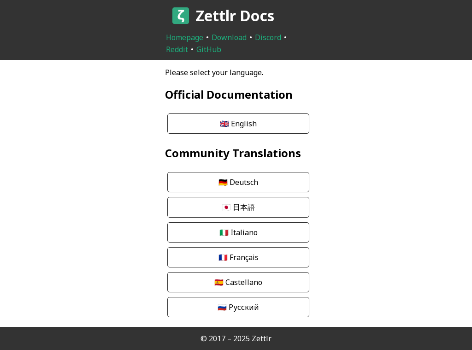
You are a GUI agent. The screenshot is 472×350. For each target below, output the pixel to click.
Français (238, 257)
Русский (238, 307)
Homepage (184, 37)
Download (229, 37)
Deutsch (238, 182)
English (238, 124)
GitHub (208, 49)
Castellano (238, 282)
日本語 (238, 207)
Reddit (177, 49)
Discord (268, 37)
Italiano (238, 232)
